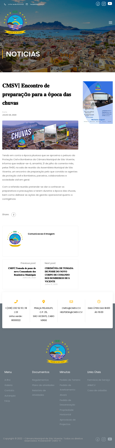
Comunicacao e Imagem (41, 234)
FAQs (7, 400)
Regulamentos (40, 379)
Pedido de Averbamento (67, 387)
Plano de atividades (43, 385)
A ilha (7, 379)
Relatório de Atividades (39, 392)
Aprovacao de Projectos (68, 422)
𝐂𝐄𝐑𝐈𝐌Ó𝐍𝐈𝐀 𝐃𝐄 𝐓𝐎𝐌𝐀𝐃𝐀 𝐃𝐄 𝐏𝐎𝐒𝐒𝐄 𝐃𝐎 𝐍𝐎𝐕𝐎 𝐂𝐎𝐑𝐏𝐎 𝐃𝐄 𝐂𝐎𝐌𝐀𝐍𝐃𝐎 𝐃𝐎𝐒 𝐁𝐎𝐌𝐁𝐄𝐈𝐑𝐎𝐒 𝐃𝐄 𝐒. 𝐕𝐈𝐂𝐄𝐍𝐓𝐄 (59, 275)
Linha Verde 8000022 (16, 4)
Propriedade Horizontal (67, 412)
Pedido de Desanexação (67, 402)
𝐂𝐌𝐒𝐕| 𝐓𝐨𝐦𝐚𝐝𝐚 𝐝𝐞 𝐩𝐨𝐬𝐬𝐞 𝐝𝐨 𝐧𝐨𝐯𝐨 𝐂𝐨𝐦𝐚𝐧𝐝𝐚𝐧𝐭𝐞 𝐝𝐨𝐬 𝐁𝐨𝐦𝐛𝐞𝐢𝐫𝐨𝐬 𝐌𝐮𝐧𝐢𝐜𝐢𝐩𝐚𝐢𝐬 (22, 272)
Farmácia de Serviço (98, 379)
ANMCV (91, 385)
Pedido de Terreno (70, 379)
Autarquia (9, 395)
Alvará (63, 394)
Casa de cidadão (97, 390)
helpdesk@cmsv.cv (42, 4)
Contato (9, 390)
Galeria (8, 385)
